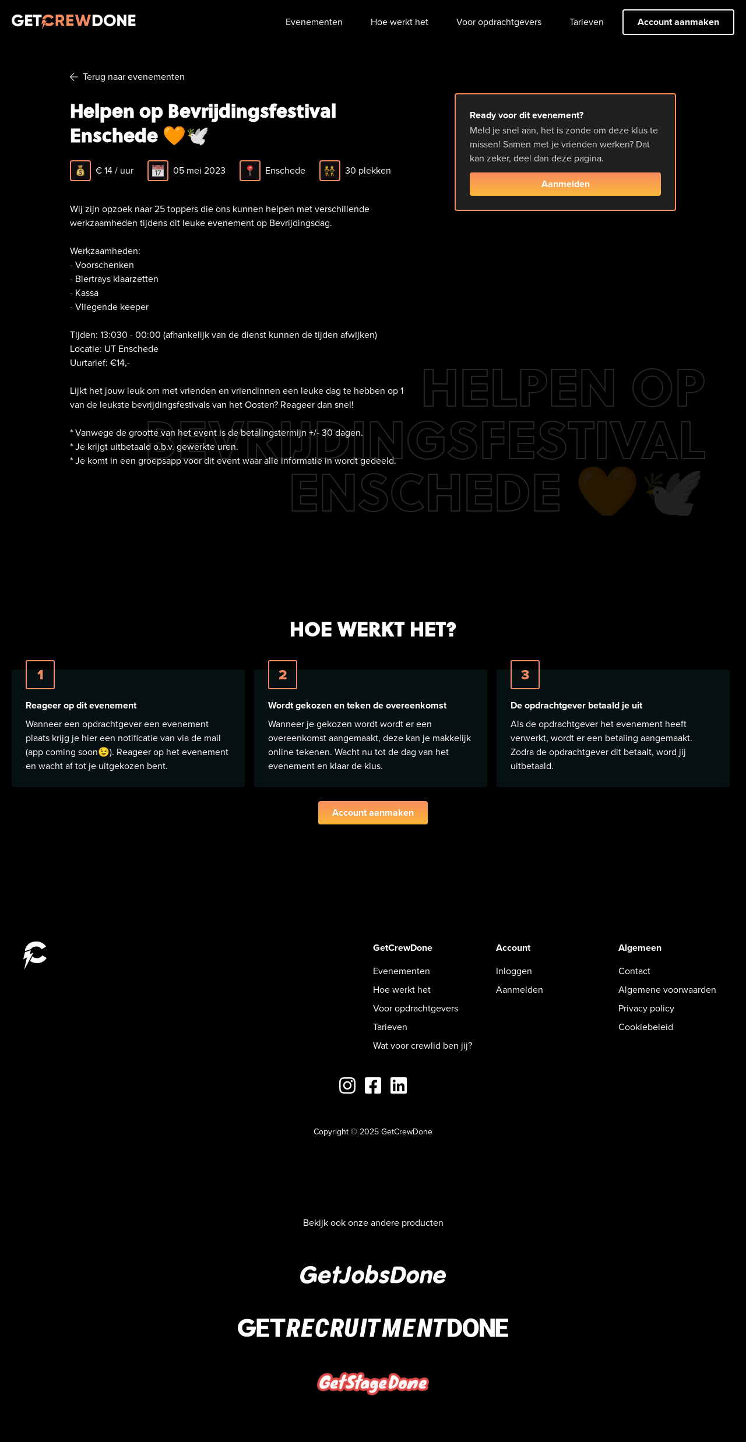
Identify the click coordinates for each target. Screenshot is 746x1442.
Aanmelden (565, 184)
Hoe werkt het (399, 22)
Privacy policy (646, 1008)
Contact (634, 971)
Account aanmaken (678, 22)
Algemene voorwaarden (667, 989)
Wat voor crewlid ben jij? (422, 1045)
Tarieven (586, 22)
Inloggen (514, 971)
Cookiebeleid (645, 1027)
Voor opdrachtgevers (498, 22)
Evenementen (314, 22)
